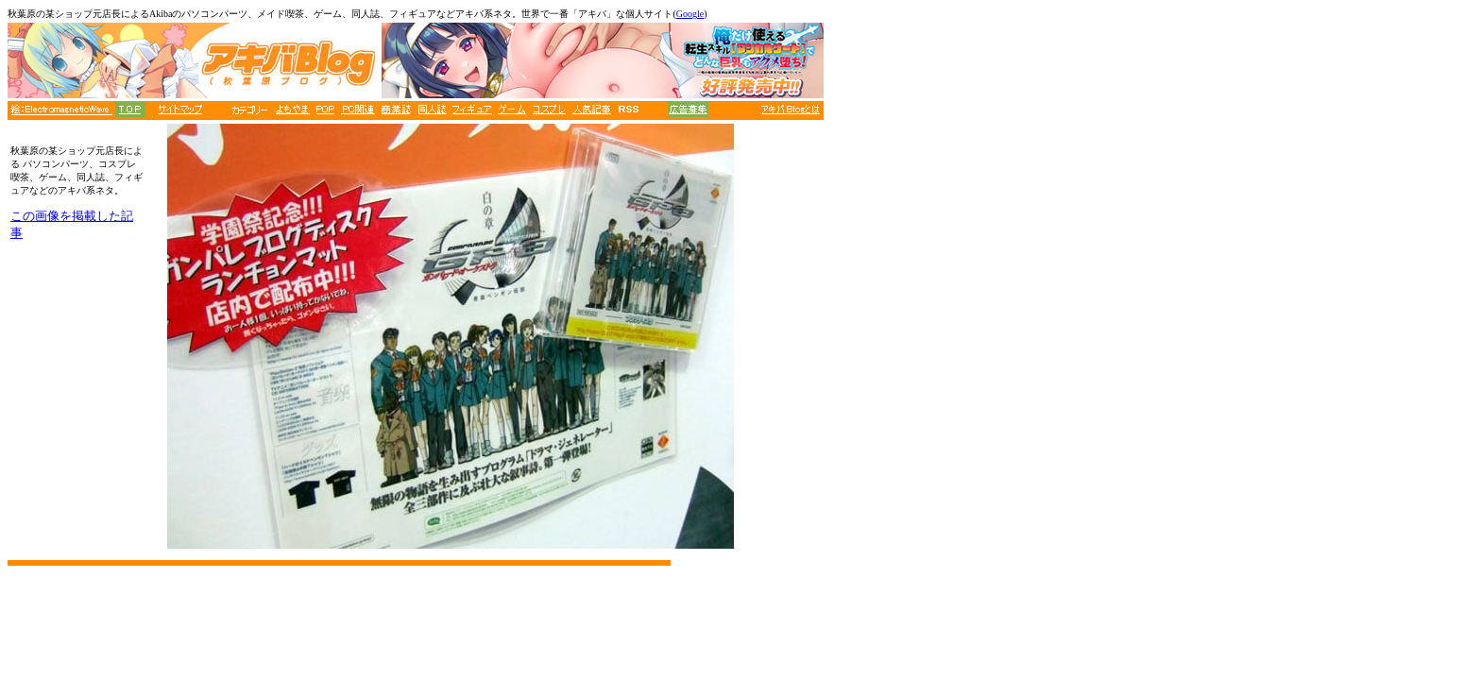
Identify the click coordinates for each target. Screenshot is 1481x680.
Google (690, 13)
